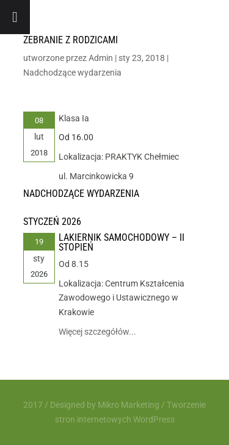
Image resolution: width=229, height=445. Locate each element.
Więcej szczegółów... (97, 331)
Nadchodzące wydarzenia (72, 72)
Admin (101, 58)
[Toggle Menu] (15, 17)
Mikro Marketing (128, 405)
